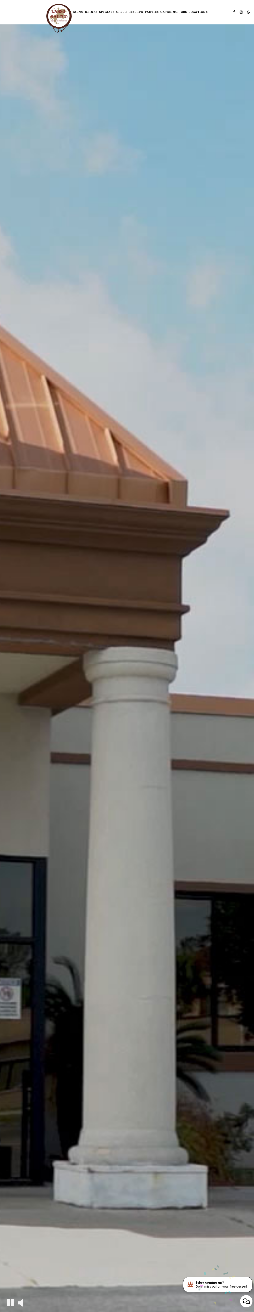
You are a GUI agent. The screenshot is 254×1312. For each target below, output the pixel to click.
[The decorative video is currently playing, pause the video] (10, 1303)
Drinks (91, 12)
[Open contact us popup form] (246, 1301)
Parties (151, 12)
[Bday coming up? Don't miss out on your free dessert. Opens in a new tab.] (217, 1284)
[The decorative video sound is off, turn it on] (20, 1302)
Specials (106, 12)
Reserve (135, 12)
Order (121, 12)
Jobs (183, 12)
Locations (197, 12)
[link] (59, 18)
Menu (78, 12)
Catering (169, 12)
